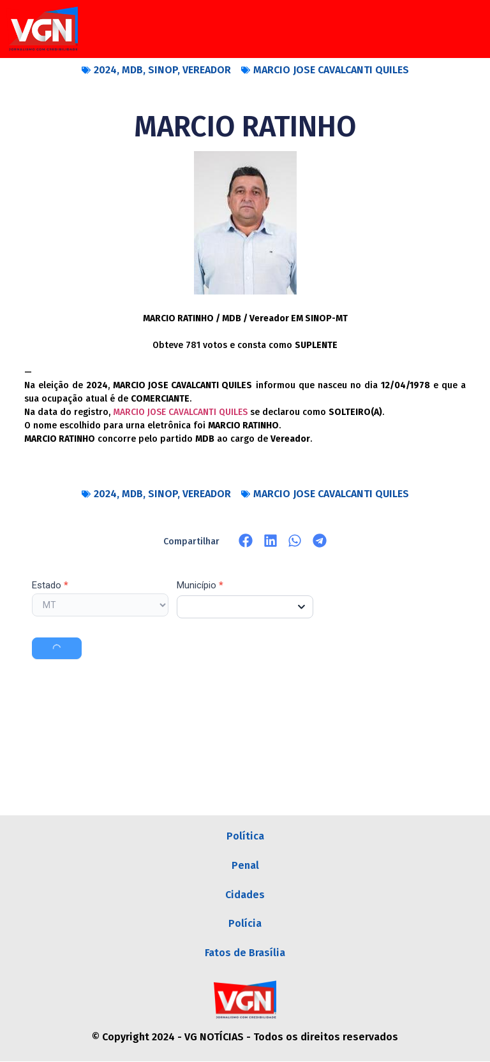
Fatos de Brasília (245, 953)
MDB (132, 70)
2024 (105, 70)
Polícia (245, 924)
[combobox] (245, 606)
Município (200, 586)
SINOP (162, 70)
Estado (50, 586)
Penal (245, 865)
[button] (246, 541)
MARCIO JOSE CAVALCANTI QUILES (331, 70)
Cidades (245, 895)
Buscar (57, 648)
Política (245, 836)
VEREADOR (206, 70)
